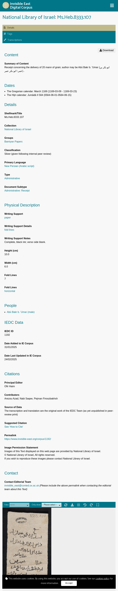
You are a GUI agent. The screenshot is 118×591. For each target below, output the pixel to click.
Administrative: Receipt (17, 190)
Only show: (36, 504)
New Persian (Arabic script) (19, 166)
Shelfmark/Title (13, 113)
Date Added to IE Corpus (18, 343)
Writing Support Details (18, 226)
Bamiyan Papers (13, 141)
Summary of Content (16, 63)
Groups (8, 138)
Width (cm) (10, 263)
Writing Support (13, 214)
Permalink (10, 435)
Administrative (12, 178)
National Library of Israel (17, 129)
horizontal (9, 291)
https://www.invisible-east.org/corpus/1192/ (27, 439)
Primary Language (15, 162)
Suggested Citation (15, 423)
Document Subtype (15, 187)
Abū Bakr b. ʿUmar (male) (21, 312)
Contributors (11, 395)
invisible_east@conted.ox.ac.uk (21, 485)
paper (7, 217)
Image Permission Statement (21, 447)
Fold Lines (10, 275)
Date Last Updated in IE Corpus (22, 355)
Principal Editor (13, 382)
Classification (12, 150)
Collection (10, 125)
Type (7, 174)
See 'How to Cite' (13, 426)
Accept (69, 583)
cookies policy (102, 579)
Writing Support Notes (17, 238)
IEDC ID (9, 331)
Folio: (6, 504)
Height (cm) (11, 250)
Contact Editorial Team (17, 482)
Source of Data (13, 407)
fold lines (9, 229)
